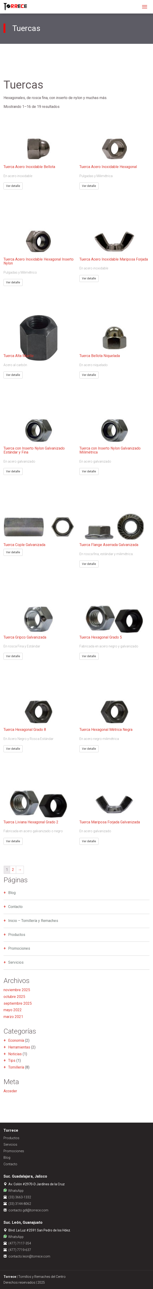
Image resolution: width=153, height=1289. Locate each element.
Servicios (16, 962)
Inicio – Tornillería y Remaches (33, 920)
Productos (16, 934)
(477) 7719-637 (19, 1250)
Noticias (15, 1054)
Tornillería (16, 1067)
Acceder (10, 1091)
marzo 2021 (13, 1016)
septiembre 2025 (18, 1003)
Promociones (19, 948)
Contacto (15, 906)
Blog (12, 892)
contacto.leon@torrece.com (29, 1256)
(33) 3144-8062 (19, 1204)
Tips (11, 1060)
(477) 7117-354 (19, 1243)
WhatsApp (16, 1191)
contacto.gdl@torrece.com (28, 1210)
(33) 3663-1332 (19, 1197)
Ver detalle (13, 186)
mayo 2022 (13, 1010)
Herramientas (19, 1047)
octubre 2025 (14, 996)
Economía (16, 1040)
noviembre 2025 (17, 990)
